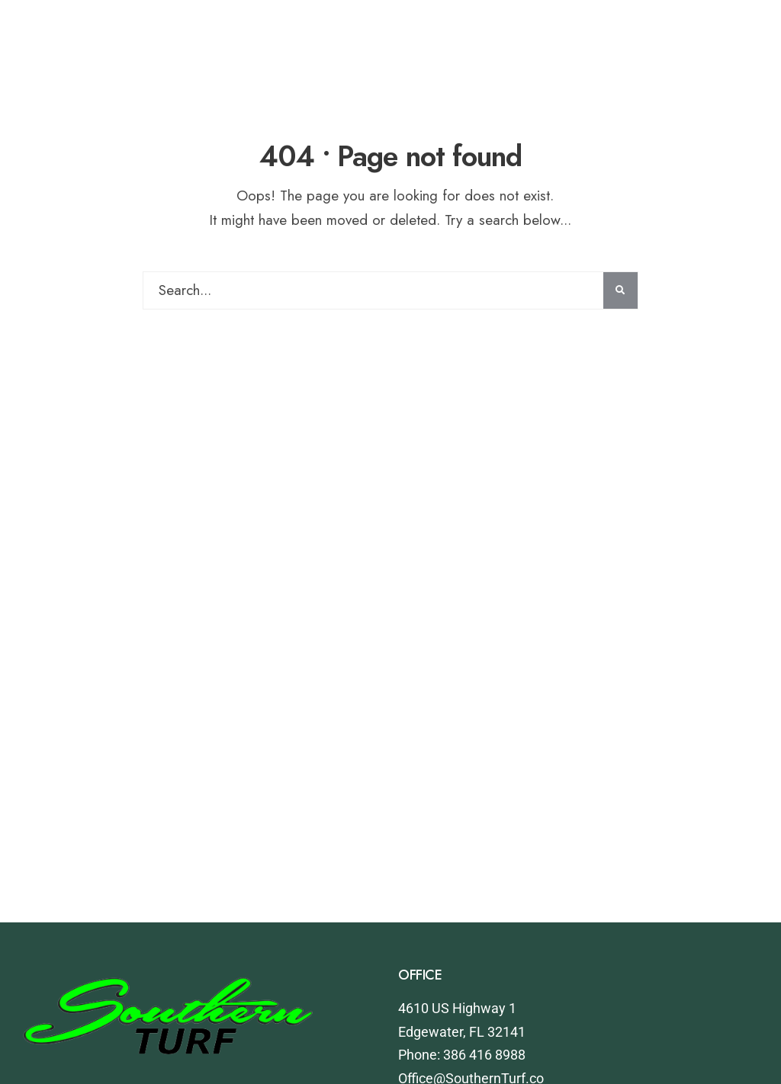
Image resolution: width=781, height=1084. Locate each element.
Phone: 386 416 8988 (461, 1055)
